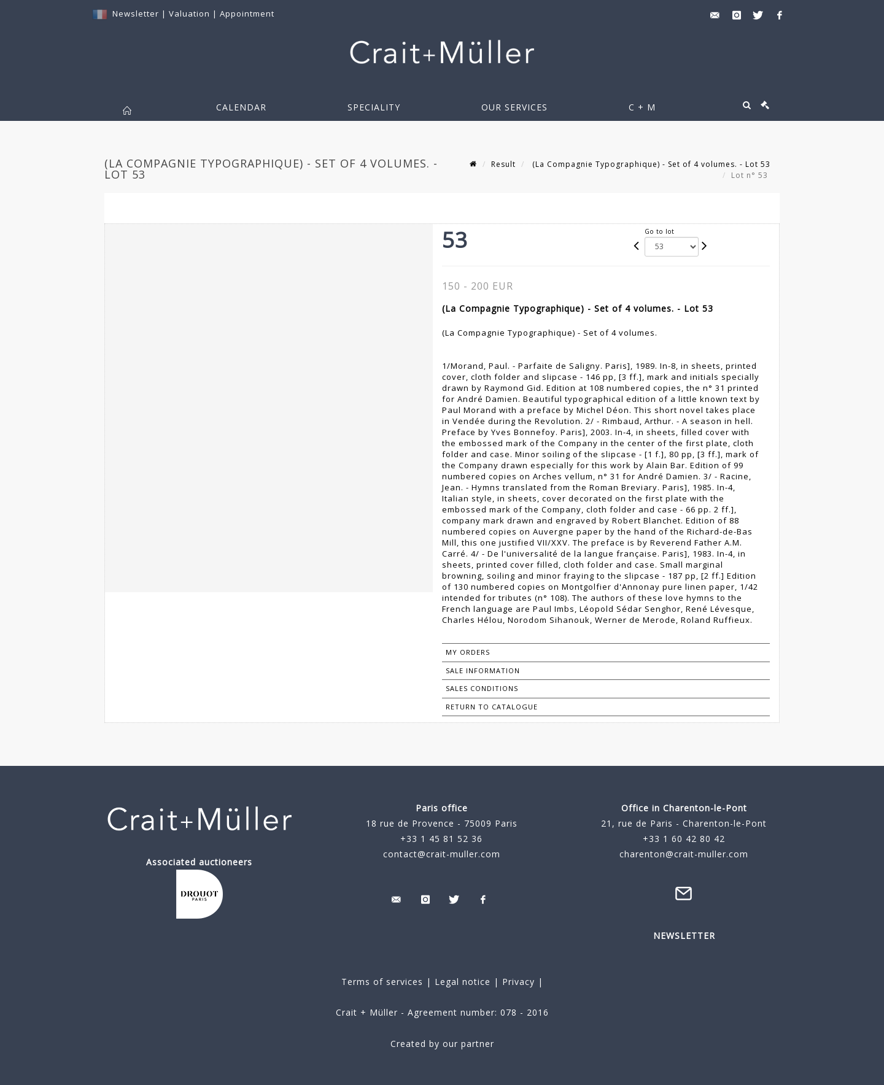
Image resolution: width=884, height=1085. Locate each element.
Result (503, 164)
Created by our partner (442, 1043)
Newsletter (135, 13)
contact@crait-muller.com (441, 854)
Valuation (189, 13)
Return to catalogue (492, 706)
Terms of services (382, 981)
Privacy (517, 981)
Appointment (247, 13)
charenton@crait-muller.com (683, 854)
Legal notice (462, 981)
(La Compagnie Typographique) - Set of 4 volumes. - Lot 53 (650, 164)
